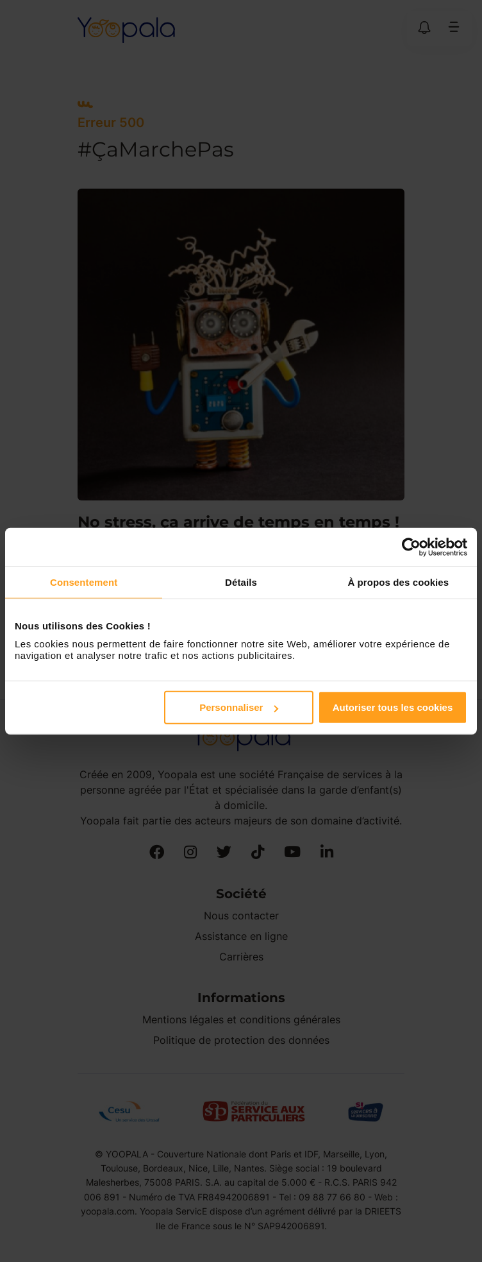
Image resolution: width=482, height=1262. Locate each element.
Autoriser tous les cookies (393, 707)
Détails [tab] (241, 581)
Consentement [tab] (83, 581)
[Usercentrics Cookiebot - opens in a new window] (411, 546)
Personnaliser (238, 707)
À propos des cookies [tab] (398, 581)
